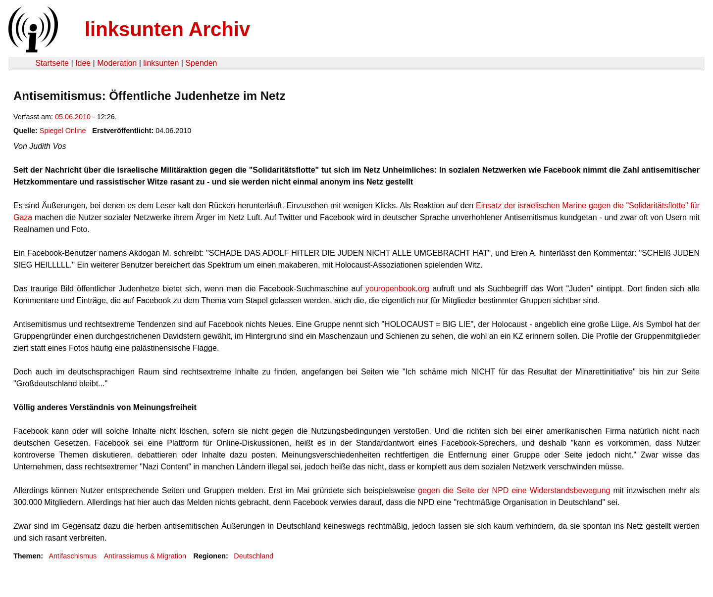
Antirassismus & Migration (145, 556)
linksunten (161, 63)
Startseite (52, 63)
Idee (83, 63)
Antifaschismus (73, 556)
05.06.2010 (73, 117)
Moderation (117, 63)
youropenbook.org (397, 288)
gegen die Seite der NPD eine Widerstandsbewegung (514, 490)
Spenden (201, 63)
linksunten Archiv (167, 29)
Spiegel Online (63, 131)
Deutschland (253, 556)
